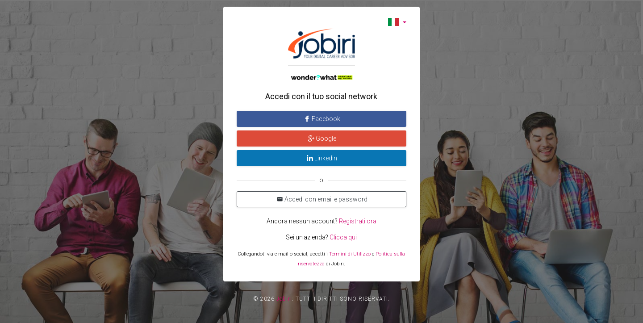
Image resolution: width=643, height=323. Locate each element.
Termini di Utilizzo (350, 254)
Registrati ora (357, 221)
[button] (397, 21)
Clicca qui (343, 237)
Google (321, 138)
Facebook (321, 118)
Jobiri (284, 299)
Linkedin (321, 158)
